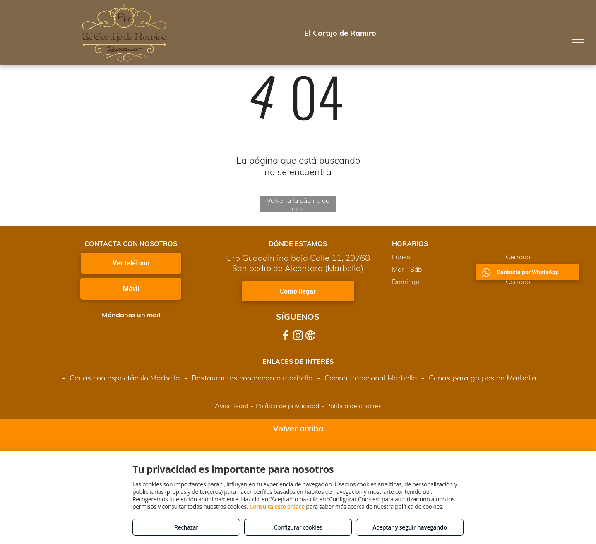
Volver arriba (298, 428)
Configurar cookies (298, 527)
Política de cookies (354, 406)
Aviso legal (231, 406)
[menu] (578, 39)
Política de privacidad (287, 406)
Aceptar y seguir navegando (409, 527)
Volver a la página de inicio (298, 204)
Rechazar (186, 527)
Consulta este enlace (277, 506)
